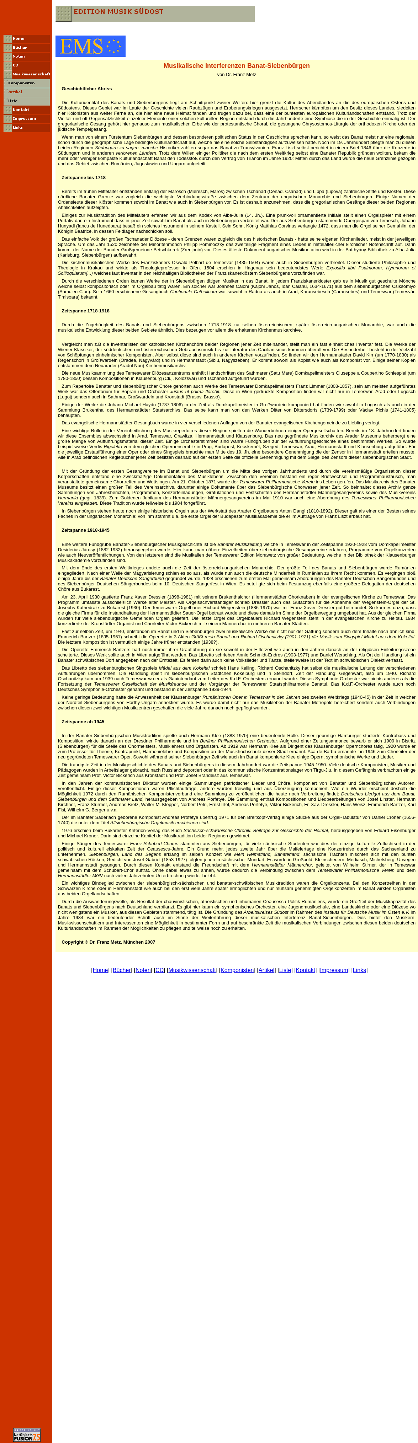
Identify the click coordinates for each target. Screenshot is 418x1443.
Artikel (266, 970)
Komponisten (237, 970)
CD (159, 970)
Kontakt (305, 970)
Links (359, 970)
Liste (285, 970)
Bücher (122, 970)
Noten (143, 970)
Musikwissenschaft (192, 970)
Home (100, 970)
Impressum (334, 970)
